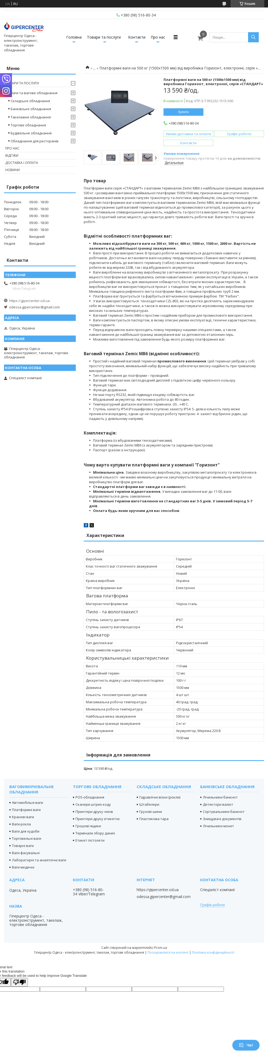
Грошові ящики (88, 826)
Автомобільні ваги (27, 802)
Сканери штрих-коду (93, 804)
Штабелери (149, 804)
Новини (12, 170)
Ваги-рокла (21, 824)
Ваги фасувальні (26, 852)
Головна (74, 37)
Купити (183, 112)
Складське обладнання (30, 100)
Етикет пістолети (90, 840)
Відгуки (11, 155)
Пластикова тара (154, 818)
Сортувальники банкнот (224, 811)
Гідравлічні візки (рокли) (159, 797)
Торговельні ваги (26, 838)
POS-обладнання (90, 797)
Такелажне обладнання (31, 117)
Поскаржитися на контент (168, 952)
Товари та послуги (104, 37)
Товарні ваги (23, 845)
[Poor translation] (19, 982)
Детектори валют (218, 804)
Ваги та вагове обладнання (34, 92)
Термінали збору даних (95, 833)
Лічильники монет (218, 826)
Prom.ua (160, 947)
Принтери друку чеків (94, 811)
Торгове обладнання (28, 125)
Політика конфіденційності (213, 952)
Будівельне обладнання (31, 133)
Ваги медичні (23, 867)
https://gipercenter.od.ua (29, 301)
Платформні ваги (26, 809)
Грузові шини (150, 811)
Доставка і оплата (21, 162)
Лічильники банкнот (220, 797)
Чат (246, 1045)
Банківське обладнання (31, 108)
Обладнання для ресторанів (34, 141)
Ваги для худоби (25, 831)
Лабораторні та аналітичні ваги (39, 860)
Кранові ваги (23, 816)
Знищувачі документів (222, 818)
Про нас (158, 37)
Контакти (136, 37)
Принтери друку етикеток (98, 818)
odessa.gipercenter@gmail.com (34, 307)
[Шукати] (253, 37)
